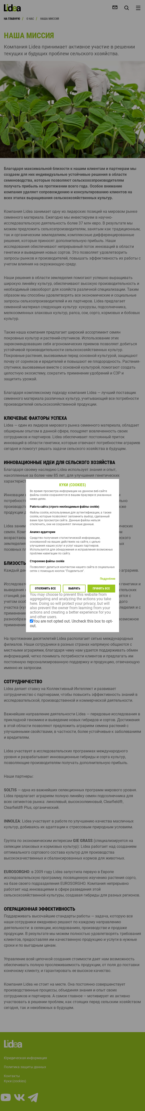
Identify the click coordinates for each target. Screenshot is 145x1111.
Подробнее (107, 578)
